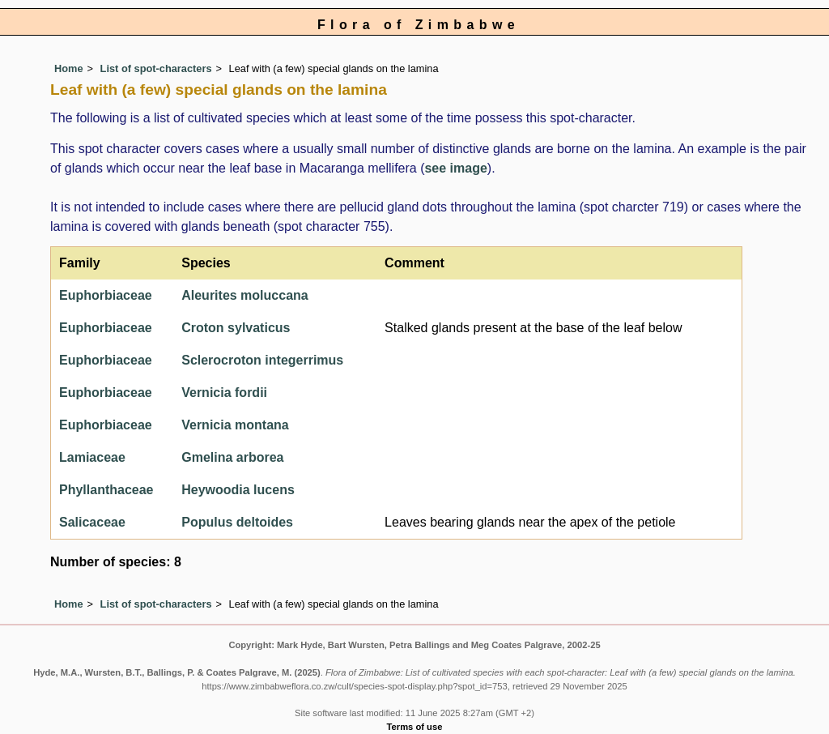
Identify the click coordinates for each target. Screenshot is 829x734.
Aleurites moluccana (244, 295)
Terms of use (415, 727)
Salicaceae (92, 522)
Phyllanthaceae (106, 490)
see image (455, 168)
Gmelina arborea (232, 457)
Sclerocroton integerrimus (262, 360)
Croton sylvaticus (235, 328)
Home (68, 68)
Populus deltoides (237, 522)
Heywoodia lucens (238, 490)
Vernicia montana (235, 425)
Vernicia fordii (224, 392)
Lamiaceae (92, 457)
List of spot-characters (156, 68)
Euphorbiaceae (105, 295)
